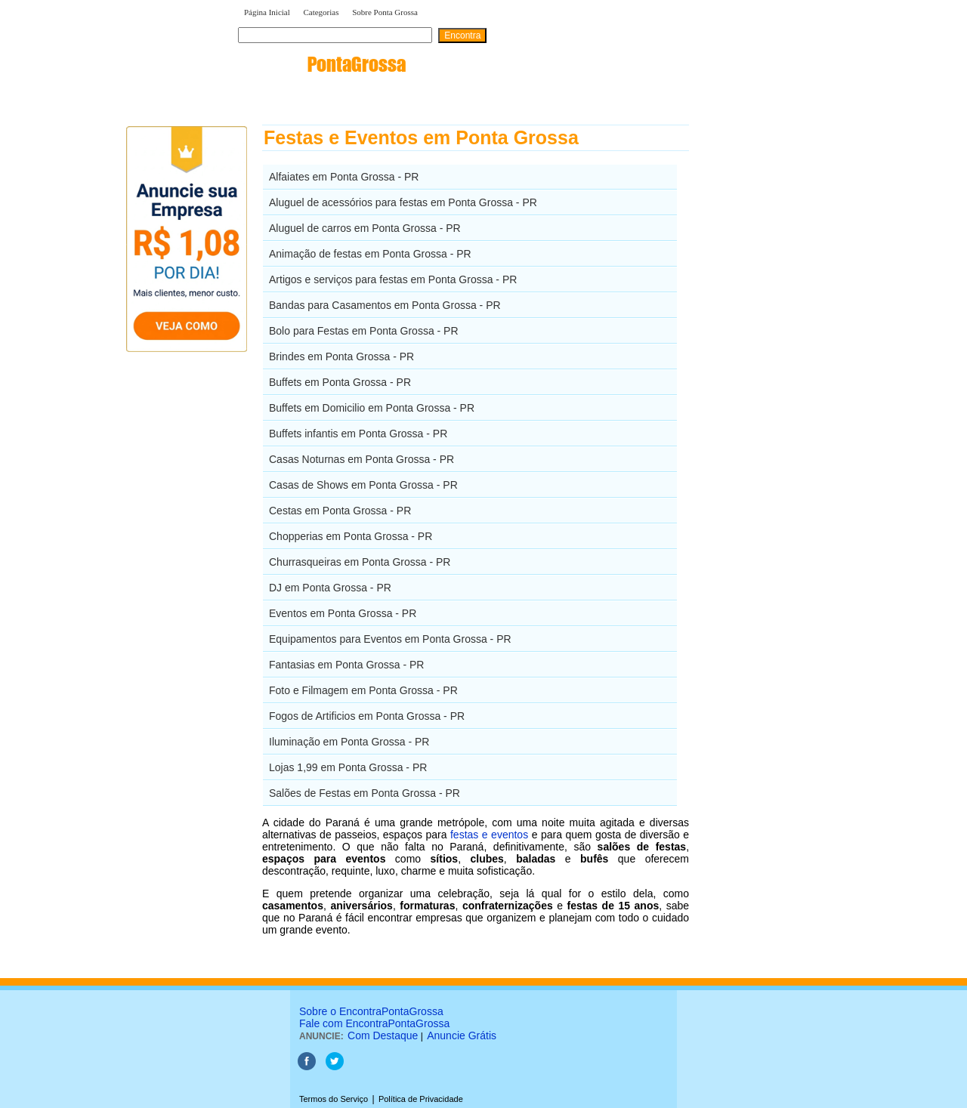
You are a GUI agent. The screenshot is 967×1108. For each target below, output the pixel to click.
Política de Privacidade (420, 1098)
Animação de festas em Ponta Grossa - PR (370, 254)
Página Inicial (267, 12)
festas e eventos (489, 835)
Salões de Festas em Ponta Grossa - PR (364, 793)
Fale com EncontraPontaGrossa (374, 1023)
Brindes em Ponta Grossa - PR (341, 356)
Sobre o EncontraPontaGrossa (371, 1011)
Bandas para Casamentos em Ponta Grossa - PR (385, 305)
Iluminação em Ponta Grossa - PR (349, 742)
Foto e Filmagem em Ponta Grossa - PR (363, 690)
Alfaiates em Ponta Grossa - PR (344, 177)
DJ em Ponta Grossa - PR (330, 588)
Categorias (320, 12)
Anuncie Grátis (461, 1035)
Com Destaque (383, 1035)
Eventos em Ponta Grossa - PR (342, 613)
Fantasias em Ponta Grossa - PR (346, 665)
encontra (322, 64)
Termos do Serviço (333, 1098)
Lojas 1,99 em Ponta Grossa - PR (348, 767)
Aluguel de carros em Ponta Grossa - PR (365, 228)
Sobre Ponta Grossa (385, 12)
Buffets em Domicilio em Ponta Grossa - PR (371, 408)
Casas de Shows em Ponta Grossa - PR (363, 485)
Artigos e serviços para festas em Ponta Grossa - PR (393, 279)
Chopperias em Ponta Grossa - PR (350, 536)
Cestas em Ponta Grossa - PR (340, 511)
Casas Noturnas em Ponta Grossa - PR (361, 459)
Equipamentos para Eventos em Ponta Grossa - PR (390, 639)
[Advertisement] (767, 351)
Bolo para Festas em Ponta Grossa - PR (364, 331)
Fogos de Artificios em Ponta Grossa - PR (367, 716)
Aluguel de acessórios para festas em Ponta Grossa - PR (403, 202)
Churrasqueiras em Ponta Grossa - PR (359, 562)
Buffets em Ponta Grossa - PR (340, 382)
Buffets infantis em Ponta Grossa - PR (358, 433)
